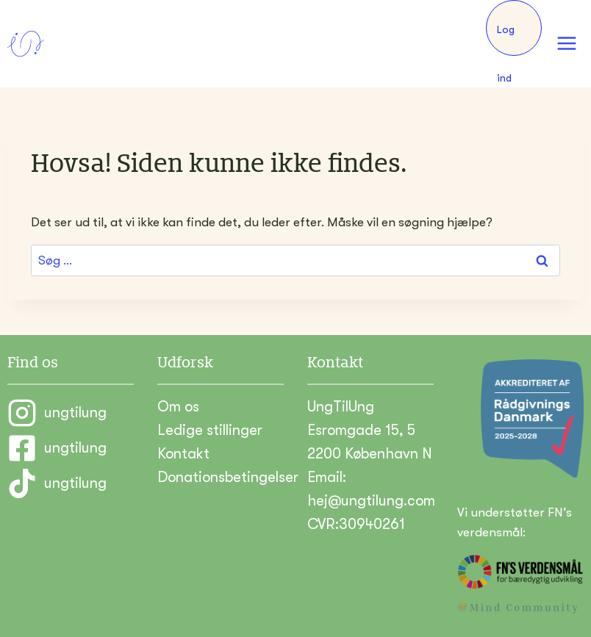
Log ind (506, 40)
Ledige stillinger (209, 430)
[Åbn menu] (566, 44)
